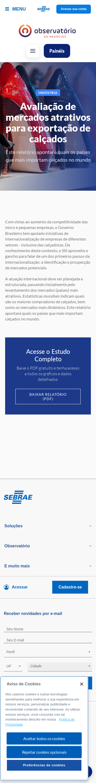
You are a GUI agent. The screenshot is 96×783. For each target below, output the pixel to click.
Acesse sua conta (74, 9)
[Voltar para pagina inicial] (48, 497)
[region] (44, 728)
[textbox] (50, 652)
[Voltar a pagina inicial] (48, 9)
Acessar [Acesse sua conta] (20, 587)
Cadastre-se (70, 587)
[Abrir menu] (33, 51)
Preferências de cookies (44, 765)
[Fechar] (81, 684)
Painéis (57, 51)
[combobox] (48, 652)
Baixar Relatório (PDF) (48, 396)
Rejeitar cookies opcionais (44, 752)
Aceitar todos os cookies (44, 738)
